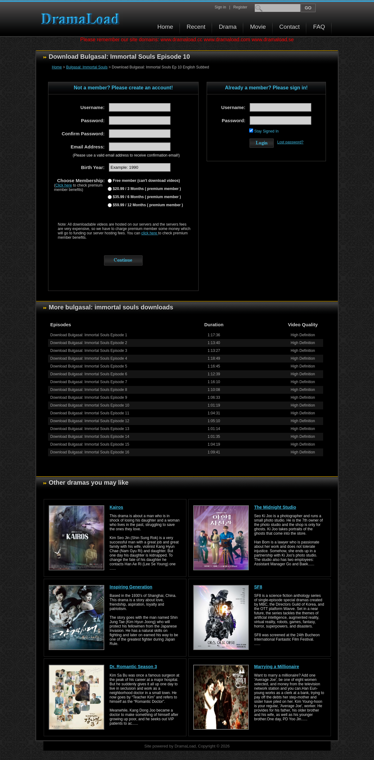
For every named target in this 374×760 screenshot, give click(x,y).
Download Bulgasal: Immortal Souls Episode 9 (88, 397)
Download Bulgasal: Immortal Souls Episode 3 (88, 350)
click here (149, 233)
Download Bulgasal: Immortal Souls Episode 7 (88, 382)
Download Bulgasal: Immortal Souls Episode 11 (89, 413)
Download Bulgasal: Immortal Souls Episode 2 (88, 343)
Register (240, 7)
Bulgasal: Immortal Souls (87, 67)
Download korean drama (82, 19)
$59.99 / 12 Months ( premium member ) (147, 205)
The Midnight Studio (275, 507)
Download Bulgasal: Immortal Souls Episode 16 (89, 452)
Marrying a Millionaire (276, 666)
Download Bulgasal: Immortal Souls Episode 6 (88, 374)
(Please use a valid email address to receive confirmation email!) (126, 155)
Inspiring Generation (131, 586)
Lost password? (290, 142)
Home (165, 26)
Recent (196, 26)
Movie (258, 26)
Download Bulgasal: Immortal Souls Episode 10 (89, 405)
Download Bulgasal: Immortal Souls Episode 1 (88, 335)
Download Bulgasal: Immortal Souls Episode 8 (88, 390)
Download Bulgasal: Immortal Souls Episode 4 (88, 358)
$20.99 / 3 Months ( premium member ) (146, 189)
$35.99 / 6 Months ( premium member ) (146, 197)
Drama (228, 26)
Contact (289, 26)
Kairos (116, 507)
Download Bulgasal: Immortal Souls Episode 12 (89, 421)
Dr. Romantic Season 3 (133, 666)
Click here (63, 185)
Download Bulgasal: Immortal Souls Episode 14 (89, 436)
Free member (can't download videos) (146, 180)
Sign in (220, 7)
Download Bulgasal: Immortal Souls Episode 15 (89, 444)
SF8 (258, 586)
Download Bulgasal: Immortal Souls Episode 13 (89, 429)
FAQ (319, 26)
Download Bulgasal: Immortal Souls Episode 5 (88, 366)
